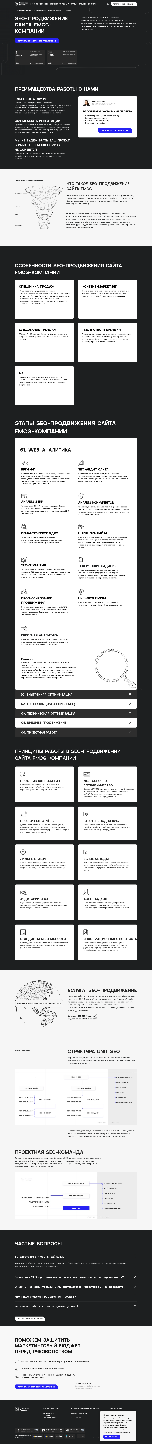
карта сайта (76, 1418)
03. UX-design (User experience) (48, 704)
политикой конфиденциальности (116, 1432)
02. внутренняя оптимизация (46, 694)
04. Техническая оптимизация (48, 713)
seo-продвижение (51, 1408)
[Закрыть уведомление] (135, 1413)
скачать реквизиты (79, 1413)
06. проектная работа (39, 732)
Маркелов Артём (50, 1418)
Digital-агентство (21, 10)
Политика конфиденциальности (85, 1408)
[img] (37, 1436)
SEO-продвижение (36, 10)
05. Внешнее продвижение (43, 722)
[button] (124, 4)
